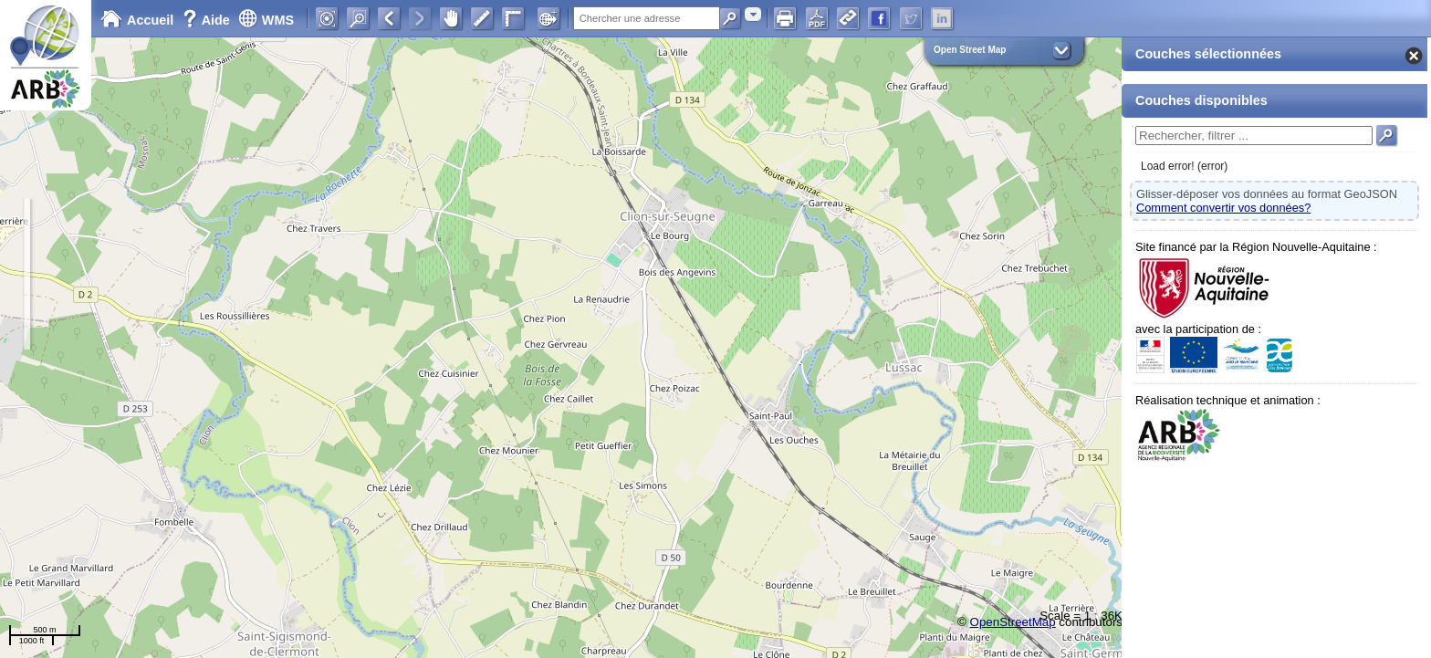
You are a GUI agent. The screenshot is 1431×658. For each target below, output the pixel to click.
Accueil (136, 20)
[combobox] (753, 14)
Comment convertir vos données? (1223, 207)
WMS (266, 20)
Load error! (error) (1184, 166)
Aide (208, 20)
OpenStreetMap (1013, 622)
